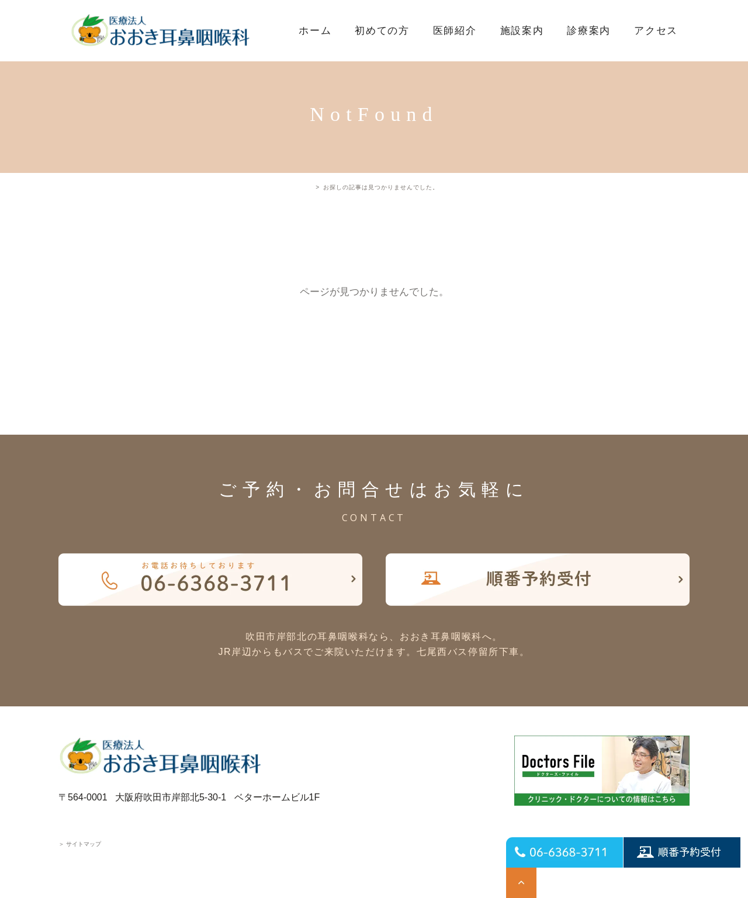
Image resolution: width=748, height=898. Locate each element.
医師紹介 (455, 30)
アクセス (656, 30)
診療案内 (589, 30)
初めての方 (382, 30)
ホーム (315, 30)
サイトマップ (79, 844)
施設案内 (522, 30)
